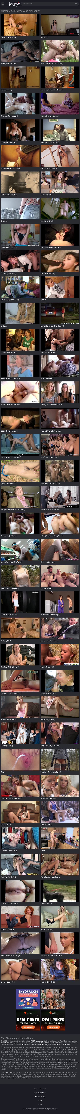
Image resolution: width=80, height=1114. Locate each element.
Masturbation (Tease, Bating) (50, 877)
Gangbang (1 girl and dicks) (50, 483)
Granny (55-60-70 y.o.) (8, 142)
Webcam (4, 326)
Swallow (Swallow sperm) (49, 641)
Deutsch (43, 300)
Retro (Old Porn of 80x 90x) (10, 378)
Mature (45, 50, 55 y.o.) (9, 247)
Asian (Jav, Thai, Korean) (49, 168)
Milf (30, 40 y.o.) (6, 641)
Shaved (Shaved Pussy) (9, 719)
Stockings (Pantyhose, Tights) (51, 772)
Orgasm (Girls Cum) (47, 378)
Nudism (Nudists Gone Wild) (10, 405)
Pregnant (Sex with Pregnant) (51, 431)
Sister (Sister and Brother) (49, 116)
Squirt (3, 772)
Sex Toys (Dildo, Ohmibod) (10, 667)
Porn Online (8, 1072)
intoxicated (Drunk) (47, 221)
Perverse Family (6, 90)
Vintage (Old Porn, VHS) (9, 195)
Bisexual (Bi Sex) (46, 588)
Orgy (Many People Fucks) (49, 457)
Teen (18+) (44, 37)
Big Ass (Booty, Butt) (8, 982)
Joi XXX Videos (6, 824)
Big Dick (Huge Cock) (48, 273)
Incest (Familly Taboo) (8, 37)
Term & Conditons (40, 1093)
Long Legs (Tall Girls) (48, 719)
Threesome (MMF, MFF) (9, 536)
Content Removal (40, 1089)
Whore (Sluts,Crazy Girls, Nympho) (52, 326)
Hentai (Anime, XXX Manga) (50, 615)
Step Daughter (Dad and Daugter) (52, 90)
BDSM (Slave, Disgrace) (9, 431)
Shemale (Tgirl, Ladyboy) (9, 116)
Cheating (4, 221)
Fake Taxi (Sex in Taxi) (8, 877)
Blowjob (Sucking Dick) (48, 693)
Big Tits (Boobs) (46, 824)
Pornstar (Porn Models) (48, 903)
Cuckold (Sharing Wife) (48, 352)
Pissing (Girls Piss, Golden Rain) (51, 956)
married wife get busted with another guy (35, 1044)
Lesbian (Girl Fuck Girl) (9, 352)
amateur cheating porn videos (48, 1043)
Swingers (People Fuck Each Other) (13, 510)
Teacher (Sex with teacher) (50, 510)
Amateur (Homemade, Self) (10, 168)
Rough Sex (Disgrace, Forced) (51, 247)
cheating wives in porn (62, 1044)
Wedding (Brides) (7, 746)
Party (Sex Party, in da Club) (50, 746)
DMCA (40, 1101)
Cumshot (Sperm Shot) (9, 851)
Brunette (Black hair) (48, 982)
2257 (40, 1105)
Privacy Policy (40, 1097)
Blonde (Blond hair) (47, 667)
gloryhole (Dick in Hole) (9, 615)
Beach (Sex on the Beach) (10, 588)
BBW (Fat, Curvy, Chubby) (9, 903)
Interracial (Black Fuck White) (11, 457)
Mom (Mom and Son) (8, 63)
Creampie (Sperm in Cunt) (10, 300)
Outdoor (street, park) (8, 273)
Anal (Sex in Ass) (46, 195)
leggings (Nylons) (47, 929)
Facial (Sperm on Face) (48, 798)
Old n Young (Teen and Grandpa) (52, 63)
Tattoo (43, 851)
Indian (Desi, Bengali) (8, 483)
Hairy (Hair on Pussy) (48, 562)
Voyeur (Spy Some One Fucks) (11, 562)
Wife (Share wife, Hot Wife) (50, 142)
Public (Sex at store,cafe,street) (51, 405)
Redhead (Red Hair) (7, 929)
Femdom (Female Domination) (11, 798)
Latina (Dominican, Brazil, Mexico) (52, 536)
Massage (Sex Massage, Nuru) (11, 693)
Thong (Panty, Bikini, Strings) (10, 956)
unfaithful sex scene (36, 1041)
